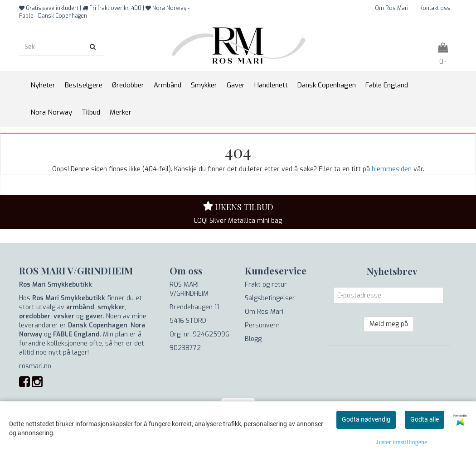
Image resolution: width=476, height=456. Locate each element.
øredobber (34, 316)
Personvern (262, 325)
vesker (63, 316)
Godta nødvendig (366, 419)
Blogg (253, 339)
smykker (111, 307)
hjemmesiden (392, 169)
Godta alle (424, 419)
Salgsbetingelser (270, 298)
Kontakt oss (434, 8)
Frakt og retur (266, 284)
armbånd (80, 307)
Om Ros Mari (391, 8)
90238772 (185, 348)
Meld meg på (388, 324)
